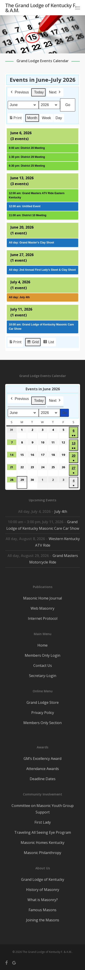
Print (15, 119)
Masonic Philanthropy (42, 852)
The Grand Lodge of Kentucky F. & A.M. (40, 8)
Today (39, 92)
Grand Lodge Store (43, 702)
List (48, 342)
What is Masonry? (42, 899)
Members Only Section (42, 722)
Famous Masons (42, 909)
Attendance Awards (42, 768)
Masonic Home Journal (42, 598)
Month (32, 118)
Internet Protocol (42, 618)
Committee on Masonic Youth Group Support (43, 809)
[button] (77, 7)
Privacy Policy (42, 712)
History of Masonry (42, 889)
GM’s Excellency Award (42, 758)
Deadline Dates (43, 778)
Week (46, 118)
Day (59, 118)
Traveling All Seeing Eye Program (42, 832)
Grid (33, 342)
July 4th (60, 511)
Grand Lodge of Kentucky (42, 879)
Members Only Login (42, 655)
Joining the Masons (42, 920)
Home (42, 645)
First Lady (42, 822)
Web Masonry (42, 608)
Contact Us (42, 665)
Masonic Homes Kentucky (42, 842)
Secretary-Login (42, 675)
